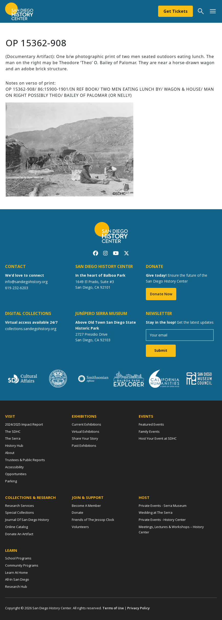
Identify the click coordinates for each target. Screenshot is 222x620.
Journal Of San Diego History (27, 519)
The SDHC (12, 431)
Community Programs (21, 565)
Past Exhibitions (84, 445)
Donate (77, 512)
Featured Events (151, 424)
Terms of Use (113, 608)
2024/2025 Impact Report (24, 424)
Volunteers (80, 526)
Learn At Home (16, 572)
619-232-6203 (16, 287)
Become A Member (86, 505)
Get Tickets (175, 11)
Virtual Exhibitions (85, 431)
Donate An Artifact (19, 534)
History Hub (14, 445)
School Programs (18, 558)
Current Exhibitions (86, 424)
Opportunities (16, 474)
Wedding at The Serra (155, 512)
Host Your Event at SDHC (158, 438)
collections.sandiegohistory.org (30, 328)
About (9, 452)
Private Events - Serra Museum (162, 505)
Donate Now (161, 293)
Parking (11, 481)
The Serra (12, 438)
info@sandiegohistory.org (26, 281)
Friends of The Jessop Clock (93, 519)
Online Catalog (16, 526)
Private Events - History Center (162, 519)
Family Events (149, 431)
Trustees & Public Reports (25, 460)
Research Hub (16, 586)
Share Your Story (85, 438)
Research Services (19, 505)
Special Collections (19, 512)
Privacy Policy (138, 608)
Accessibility (14, 467)
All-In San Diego (17, 579)
